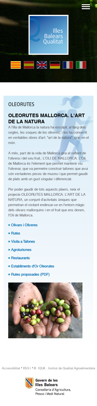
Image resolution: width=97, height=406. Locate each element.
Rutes (15, 233)
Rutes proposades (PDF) (30, 274)
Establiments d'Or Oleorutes (32, 266)
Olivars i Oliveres (24, 225)
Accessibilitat (11, 368)
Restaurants (20, 258)
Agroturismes (21, 250)
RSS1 (27, 368)
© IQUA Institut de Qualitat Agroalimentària (64, 368)
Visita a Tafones (23, 241)
